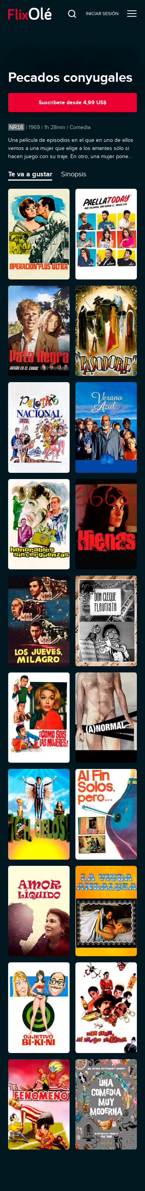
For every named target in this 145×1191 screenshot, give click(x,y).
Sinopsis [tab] (73, 174)
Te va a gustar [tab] (30, 174)
